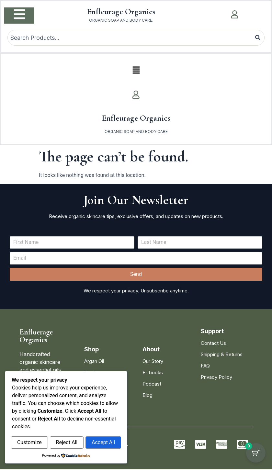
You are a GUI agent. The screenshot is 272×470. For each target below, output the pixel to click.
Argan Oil (94, 362)
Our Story (152, 362)
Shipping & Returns (222, 355)
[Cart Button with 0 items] (256, 454)
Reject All (66, 443)
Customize (29, 443)
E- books (152, 373)
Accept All (103, 443)
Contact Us (213, 344)
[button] (136, 71)
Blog (147, 396)
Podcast (151, 384)
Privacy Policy (216, 378)
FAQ (205, 366)
